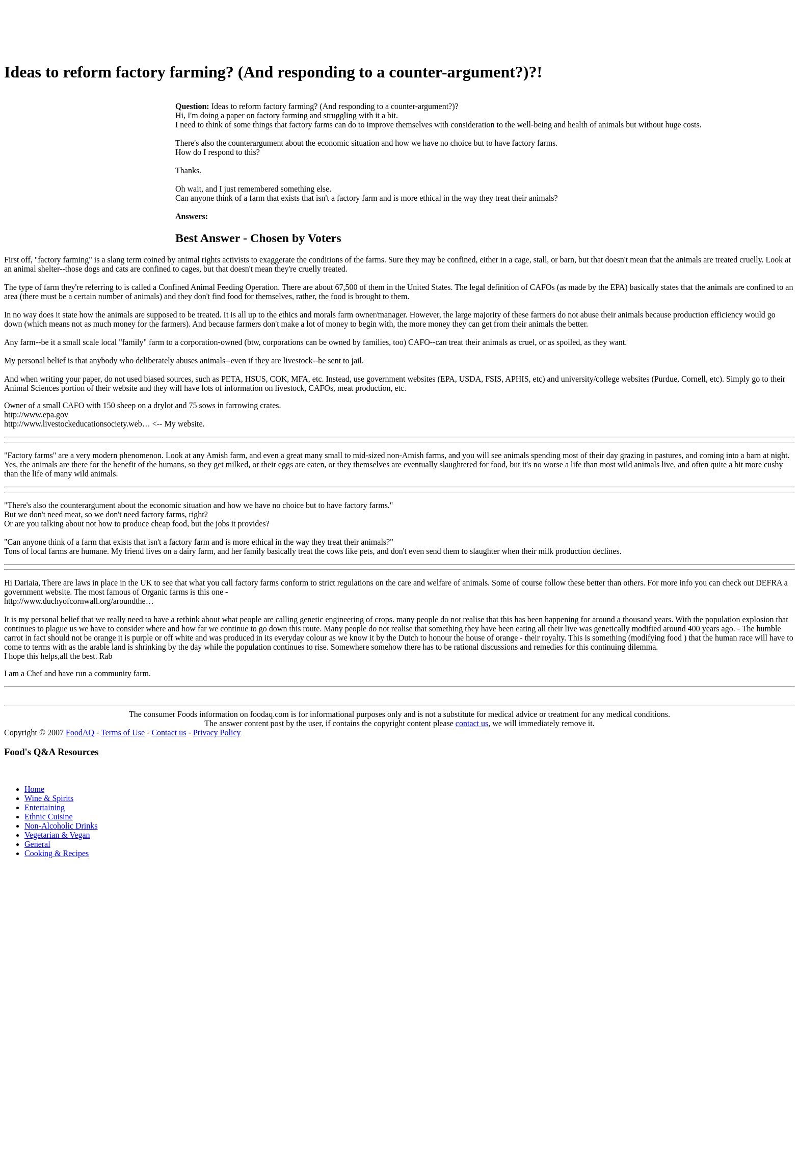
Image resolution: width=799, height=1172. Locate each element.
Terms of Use (123, 732)
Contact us (168, 732)
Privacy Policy (217, 732)
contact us (472, 723)
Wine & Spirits (48, 798)
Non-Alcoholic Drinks (61, 825)
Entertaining (44, 807)
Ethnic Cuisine (48, 816)
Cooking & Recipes (56, 853)
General (37, 844)
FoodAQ (80, 732)
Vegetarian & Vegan (57, 835)
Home (34, 789)
